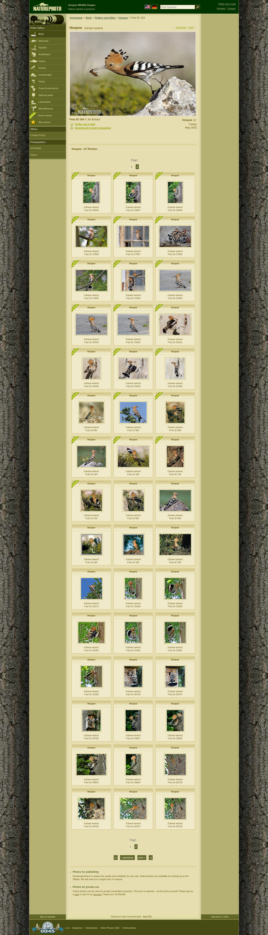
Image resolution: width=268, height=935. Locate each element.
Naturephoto (91, 928)
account (98, 894)
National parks (46, 95)
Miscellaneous (46, 108)
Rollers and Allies (105, 17)
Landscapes (45, 102)
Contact (231, 8)
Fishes (42, 61)
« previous (127, 857)
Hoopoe (123, 17)
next (190, 27)
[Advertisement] (220, 81)
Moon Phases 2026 (110, 928)
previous (181, 27)
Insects (42, 68)
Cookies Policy (37, 135)
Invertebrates (45, 75)
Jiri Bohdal (35, 148)
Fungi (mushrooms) (48, 88)
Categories (77, 928)
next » (142, 857)
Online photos (45, 115)
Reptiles (43, 47)
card (77, 894)
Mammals (43, 41)
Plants (42, 81)
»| (150, 857)
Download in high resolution (93, 128)
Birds (41, 34)
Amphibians (44, 54)
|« (116, 857)
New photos (44, 122)
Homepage (76, 17)
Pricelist (221, 8)
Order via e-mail (85, 124)
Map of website (47, 917)
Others (33, 155)
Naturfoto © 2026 (220, 917)
